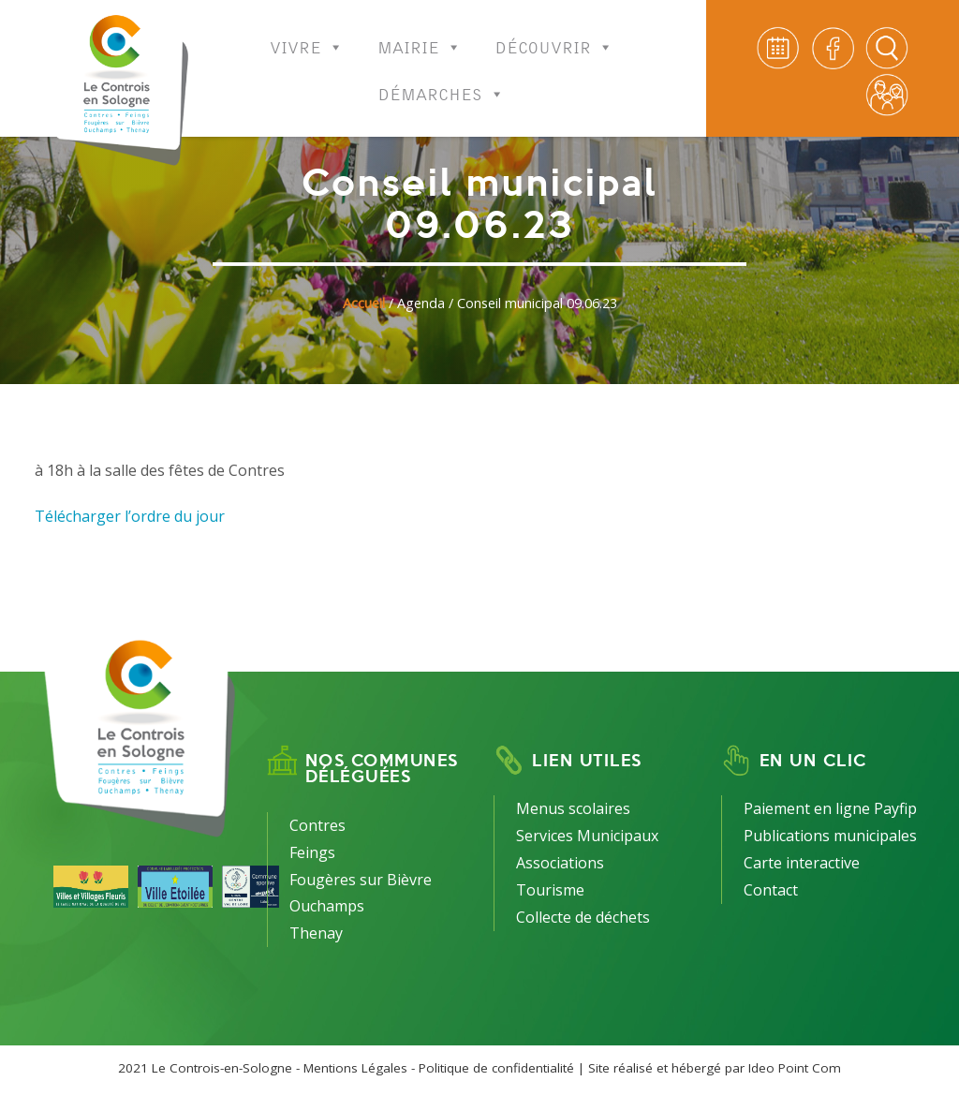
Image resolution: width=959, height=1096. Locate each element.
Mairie (419, 35)
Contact (771, 890)
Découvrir (554, 35)
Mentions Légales (355, 1067)
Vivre (307, 35)
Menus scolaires (573, 808)
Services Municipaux (587, 835)
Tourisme (550, 890)
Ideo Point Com (794, 1067)
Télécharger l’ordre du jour (130, 516)
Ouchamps (326, 906)
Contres (317, 825)
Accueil (364, 303)
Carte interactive (802, 862)
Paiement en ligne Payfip (830, 808)
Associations (560, 862)
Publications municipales (830, 835)
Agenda (421, 303)
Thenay (316, 933)
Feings (312, 852)
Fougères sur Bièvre (360, 879)
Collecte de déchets (583, 917)
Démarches (441, 82)
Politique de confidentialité (496, 1067)
